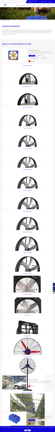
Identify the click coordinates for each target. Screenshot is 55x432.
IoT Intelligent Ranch (18, 415)
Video (29, 423)
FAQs (29, 422)
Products (17, 5)
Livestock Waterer (5, 418)
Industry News (31, 418)
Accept (29, 430)
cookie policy (51, 427)
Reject (26, 430)
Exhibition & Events (31, 419)
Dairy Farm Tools (4, 419)
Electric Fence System (18, 421)
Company (28, 5)
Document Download (32, 421)
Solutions (23, 5)
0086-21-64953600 (32, 1)
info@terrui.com (44, 1)
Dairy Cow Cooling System (6, 416)
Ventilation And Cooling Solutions (20, 419)
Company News (31, 416)
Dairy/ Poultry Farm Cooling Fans (7, 415)
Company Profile (31, 415)
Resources (39, 5)
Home (4, 20)
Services (33, 5)
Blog (44, 5)
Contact (48, 5)
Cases (16, 422)
